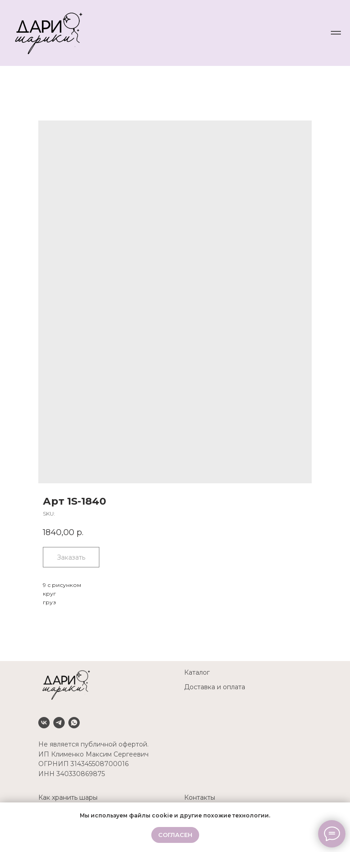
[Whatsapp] (74, 722)
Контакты (199, 797)
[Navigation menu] (336, 33)
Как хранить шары (68, 797)
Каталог (197, 672)
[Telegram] (59, 722)
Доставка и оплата (214, 687)
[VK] (44, 722)
